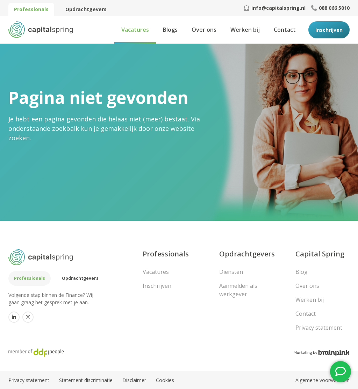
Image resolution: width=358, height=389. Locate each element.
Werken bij (245, 29)
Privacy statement (318, 327)
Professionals (31, 9)
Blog (301, 272)
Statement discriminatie (86, 380)
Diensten (231, 272)
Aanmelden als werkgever (238, 290)
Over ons (204, 29)
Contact (285, 29)
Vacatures (135, 29)
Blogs (170, 29)
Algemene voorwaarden (322, 380)
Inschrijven (329, 30)
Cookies (165, 380)
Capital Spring (319, 254)
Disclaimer (134, 380)
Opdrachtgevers (86, 9)
